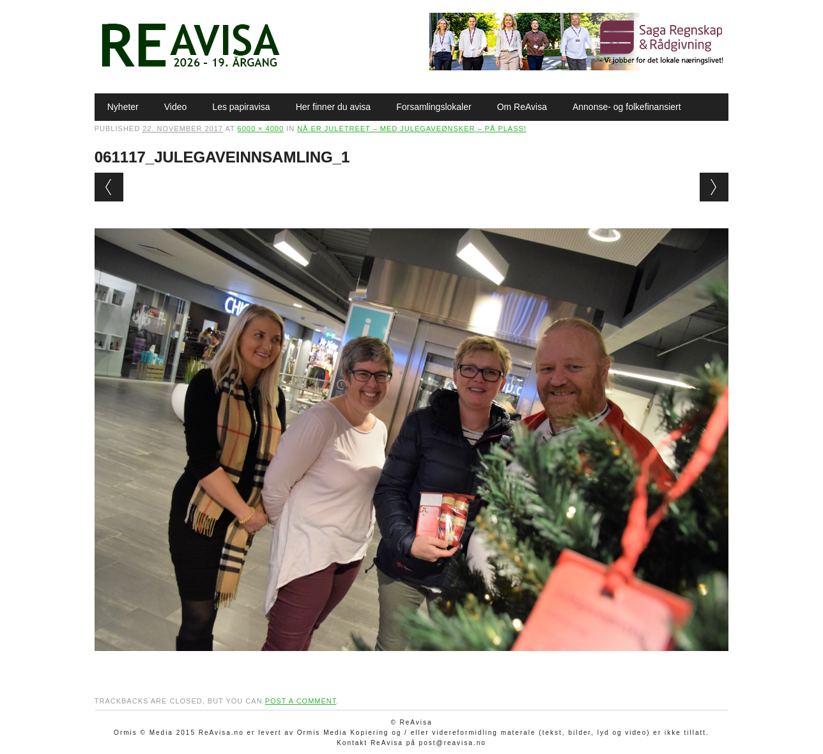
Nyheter (123, 107)
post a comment (301, 701)
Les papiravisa (241, 107)
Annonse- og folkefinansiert (627, 107)
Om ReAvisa (522, 107)
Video (175, 107)
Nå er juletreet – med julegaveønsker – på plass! (412, 128)
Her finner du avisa (333, 107)
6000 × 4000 (261, 128)
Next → (714, 187)
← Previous (109, 187)
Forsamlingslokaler (433, 107)
